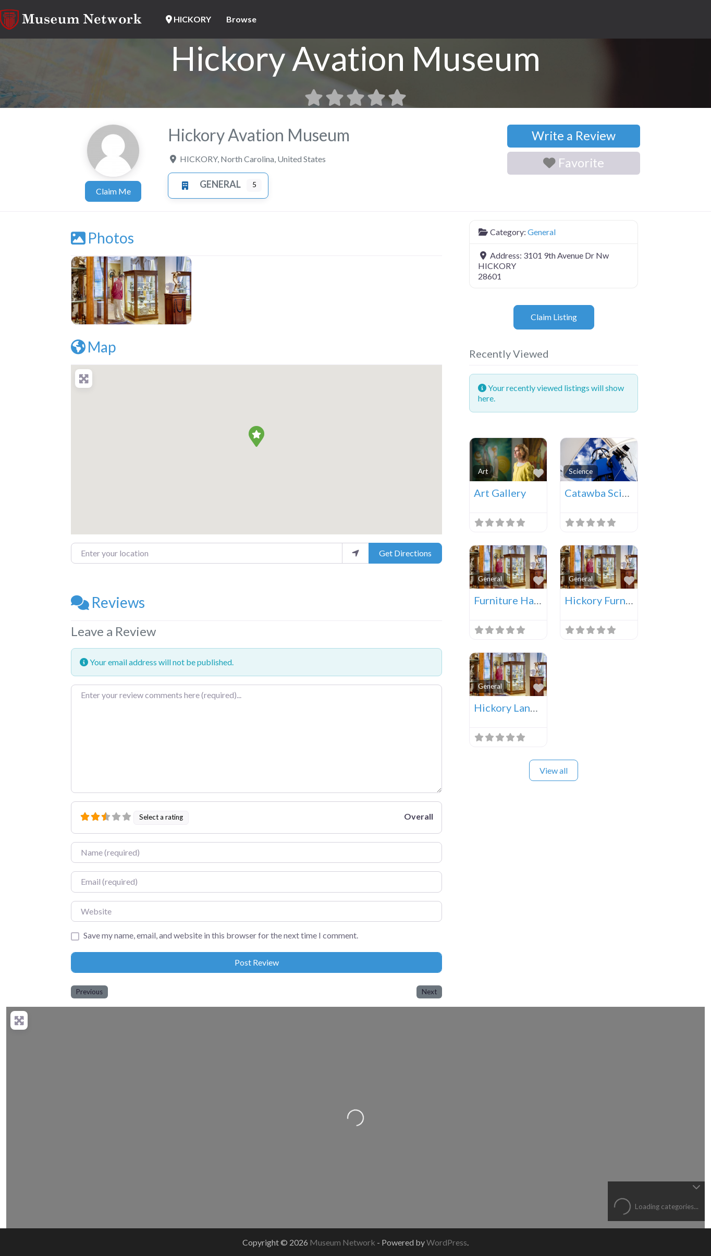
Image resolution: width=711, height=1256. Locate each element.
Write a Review (574, 135)
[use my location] (355, 553)
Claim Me (113, 191)
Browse (241, 19)
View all (554, 770)
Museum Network (343, 1242)
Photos (102, 238)
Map (93, 347)
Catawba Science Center (622, 492)
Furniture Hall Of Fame (528, 600)
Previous (89, 991)
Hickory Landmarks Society (538, 707)
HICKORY (188, 19)
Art (483, 471)
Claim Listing (554, 317)
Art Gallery (500, 492)
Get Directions (405, 553)
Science (581, 471)
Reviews (108, 602)
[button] (256, 436)
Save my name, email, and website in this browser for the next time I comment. (220, 935)
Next (429, 991)
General (208, 184)
